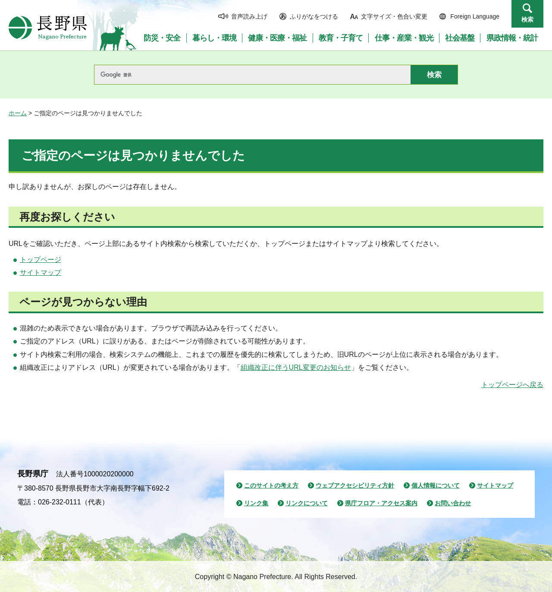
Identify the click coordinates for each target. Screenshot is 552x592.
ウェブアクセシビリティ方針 (355, 485)
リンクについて (306, 503)
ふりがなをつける (314, 16)
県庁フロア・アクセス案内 (381, 503)
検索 (527, 19)
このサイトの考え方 (271, 485)
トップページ (40, 259)
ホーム (18, 113)
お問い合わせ (453, 503)
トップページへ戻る (512, 384)
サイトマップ (40, 272)
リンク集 (256, 503)
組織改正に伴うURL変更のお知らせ (296, 367)
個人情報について (435, 485)
